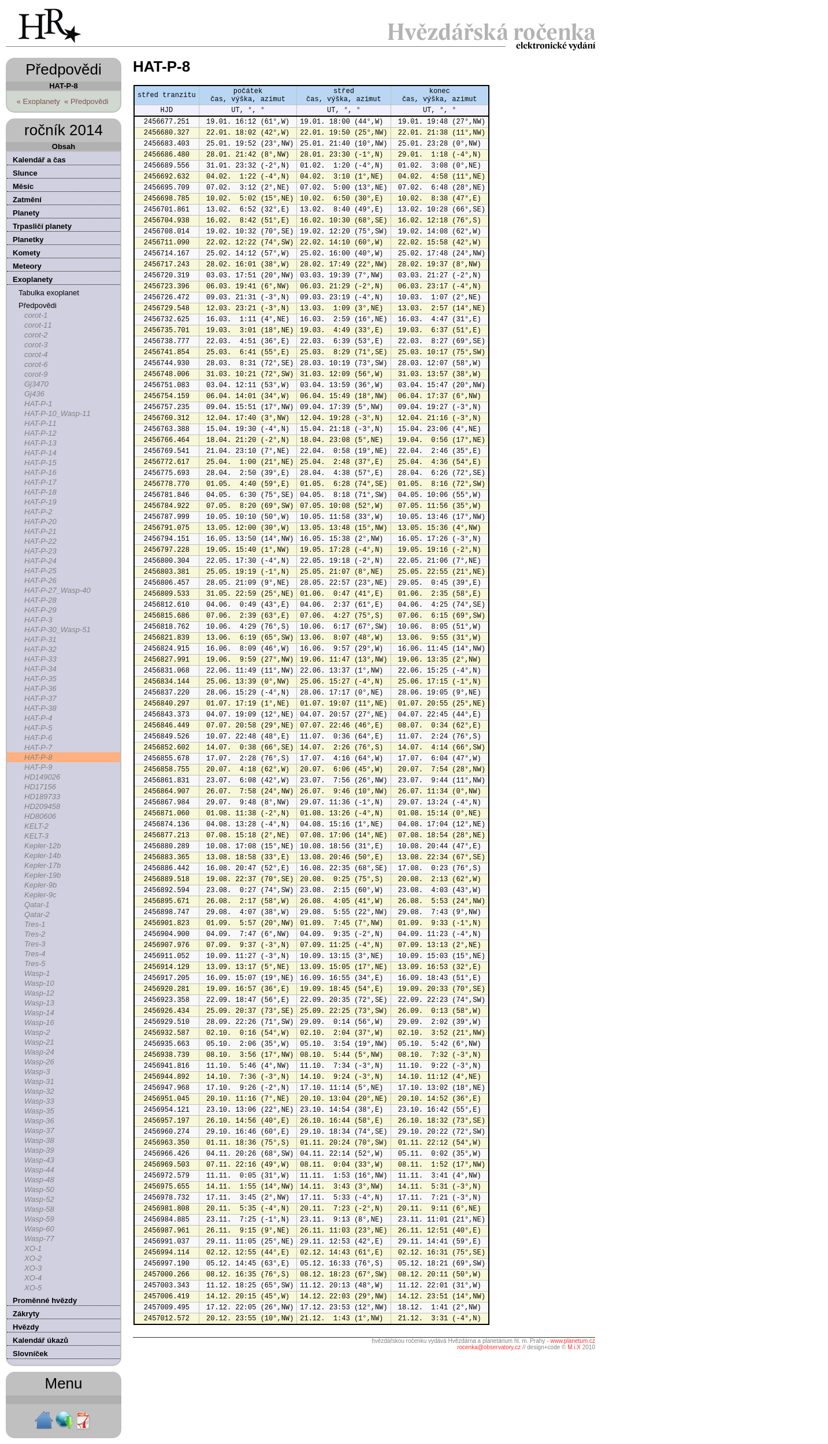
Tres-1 (35, 924)
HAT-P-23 (40, 551)
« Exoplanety (38, 101)
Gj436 (34, 393)
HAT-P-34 (40, 669)
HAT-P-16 (40, 472)
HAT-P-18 (40, 492)
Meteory (27, 266)
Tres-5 (35, 963)
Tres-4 (35, 953)
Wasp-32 (39, 1091)
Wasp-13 (39, 1002)
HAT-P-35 (40, 678)
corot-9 (35, 374)
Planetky (28, 239)
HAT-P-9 (38, 767)
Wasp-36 (39, 1120)
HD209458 (42, 806)
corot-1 (35, 315)
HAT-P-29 (40, 610)
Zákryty (26, 1313)
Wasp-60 (39, 1228)
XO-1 (33, 1248)
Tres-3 (35, 944)
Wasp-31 (39, 1081)
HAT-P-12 (40, 433)
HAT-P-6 (38, 737)
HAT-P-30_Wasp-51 (57, 629)
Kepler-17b (42, 865)
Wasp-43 (39, 1160)
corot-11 (38, 325)
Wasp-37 (39, 1130)
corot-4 (35, 354)
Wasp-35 (39, 1111)
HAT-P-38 (40, 708)
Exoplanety (33, 279)
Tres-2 (35, 934)
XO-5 (33, 1287)
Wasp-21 (39, 1042)
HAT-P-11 (40, 423)
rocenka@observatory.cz (489, 1347)
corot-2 (35, 335)
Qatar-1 (37, 904)
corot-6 (35, 364)
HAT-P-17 (40, 482)
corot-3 (35, 344)
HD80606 (40, 816)
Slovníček (30, 1353)
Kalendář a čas (39, 159)
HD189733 (42, 796)
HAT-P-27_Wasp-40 (57, 590)
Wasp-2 (37, 1032)
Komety (26, 252)
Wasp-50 (39, 1189)
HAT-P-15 (40, 462)
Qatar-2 (37, 914)
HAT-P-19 (40, 502)
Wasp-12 (39, 993)
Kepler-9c (40, 894)
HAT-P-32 (40, 649)
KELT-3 (36, 835)
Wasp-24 (39, 1052)
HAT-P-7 (38, 747)
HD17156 (40, 786)
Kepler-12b (42, 845)
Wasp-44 (39, 1169)
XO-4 (33, 1278)
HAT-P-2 (38, 511)
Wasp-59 (39, 1219)
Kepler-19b (42, 875)
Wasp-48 (39, 1179)
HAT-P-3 (38, 619)
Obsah (63, 146)
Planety (26, 213)
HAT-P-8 (38, 757)
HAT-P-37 (40, 698)
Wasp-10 (39, 983)
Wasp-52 (39, 1199)
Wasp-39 (39, 1150)
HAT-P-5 (38, 727)
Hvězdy (26, 1327)
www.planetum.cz (572, 1341)
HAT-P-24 (40, 560)
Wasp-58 (39, 1209)
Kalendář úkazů (40, 1340)
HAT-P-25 (40, 570)
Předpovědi (37, 305)
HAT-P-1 (38, 403)
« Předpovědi (86, 101)
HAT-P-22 (40, 541)
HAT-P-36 (40, 688)
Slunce (25, 173)
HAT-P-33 (40, 659)
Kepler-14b (42, 855)
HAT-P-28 (40, 600)
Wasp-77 (39, 1238)
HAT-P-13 (40, 443)
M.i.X (574, 1347)
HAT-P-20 (40, 521)
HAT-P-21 (40, 531)
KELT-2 (36, 826)
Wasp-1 (37, 973)
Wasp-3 (37, 1071)
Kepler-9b (40, 885)
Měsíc (23, 186)
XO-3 (33, 1268)
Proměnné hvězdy (45, 1300)
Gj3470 (36, 384)
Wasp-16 (39, 1022)
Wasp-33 (39, 1101)
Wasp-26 (39, 1061)
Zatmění (27, 199)
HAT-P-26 (40, 580)
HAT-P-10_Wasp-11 (57, 413)
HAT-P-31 (40, 639)
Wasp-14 (39, 1012)
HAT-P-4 (38, 718)
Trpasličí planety (42, 226)
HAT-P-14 (40, 452)
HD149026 (42, 777)
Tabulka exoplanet (48, 292)
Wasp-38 (39, 1140)
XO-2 (33, 1258)
